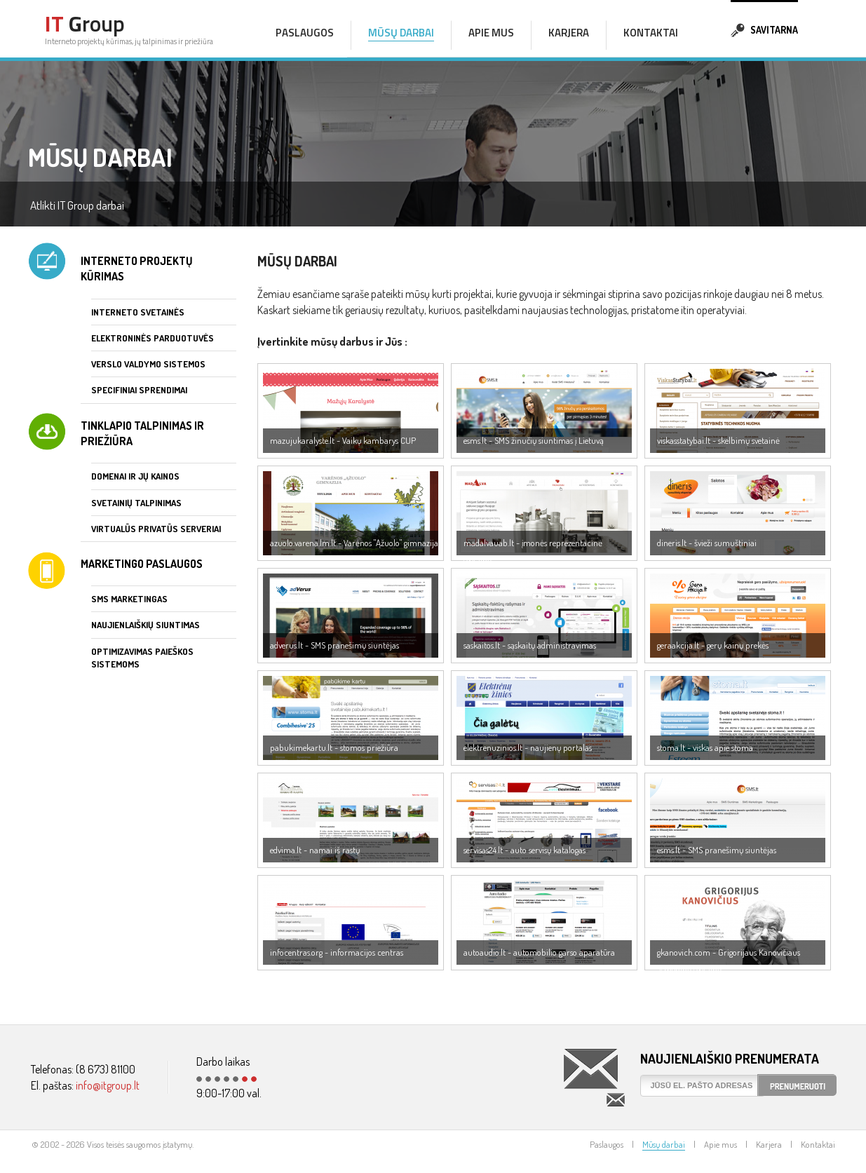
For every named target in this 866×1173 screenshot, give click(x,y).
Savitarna (764, 28)
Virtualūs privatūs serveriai (156, 528)
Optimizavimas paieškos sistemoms (142, 658)
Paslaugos (305, 33)
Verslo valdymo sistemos (148, 363)
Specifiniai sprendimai (139, 389)
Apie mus (491, 33)
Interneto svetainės (137, 312)
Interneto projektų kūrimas (137, 268)
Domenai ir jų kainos (135, 476)
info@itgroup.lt (108, 1085)
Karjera (568, 33)
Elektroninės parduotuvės (152, 338)
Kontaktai (650, 33)
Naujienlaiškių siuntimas (145, 624)
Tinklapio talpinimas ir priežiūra (142, 433)
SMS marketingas (129, 598)
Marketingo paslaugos (142, 564)
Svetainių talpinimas (136, 502)
